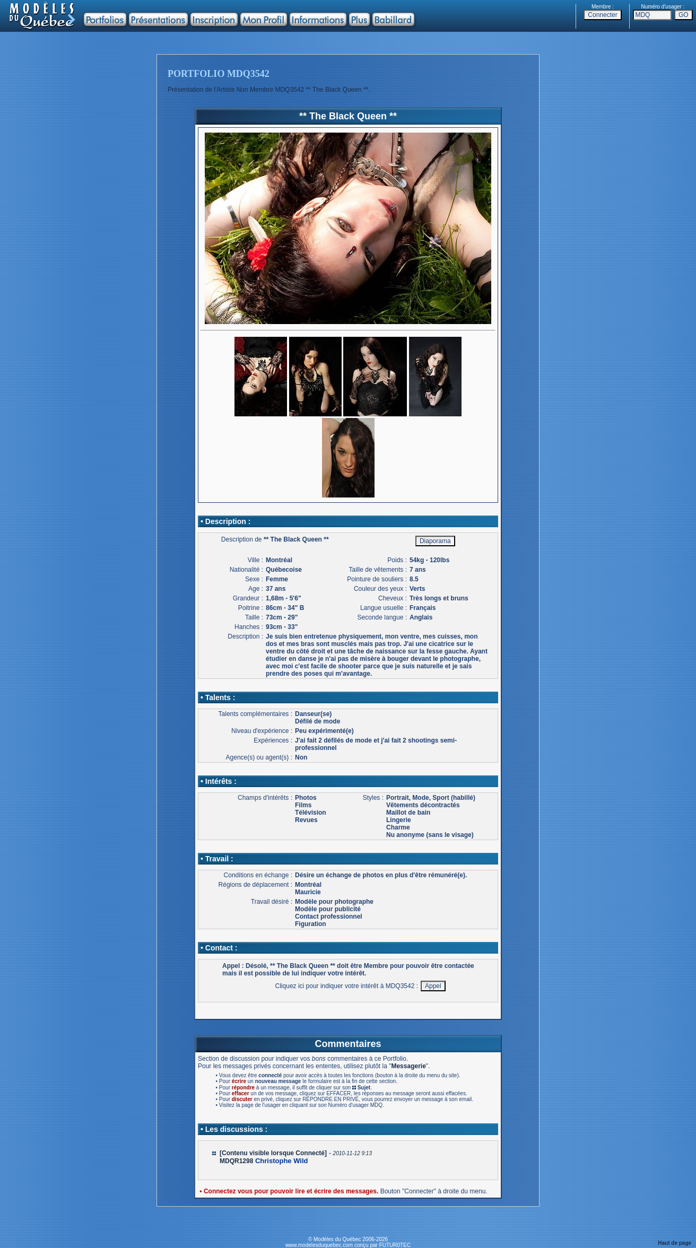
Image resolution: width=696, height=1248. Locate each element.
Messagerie (408, 1066)
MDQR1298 (236, 1161)
